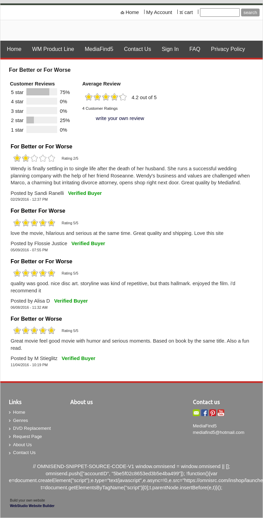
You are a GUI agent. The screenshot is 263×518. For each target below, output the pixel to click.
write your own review (120, 118)
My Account (159, 12)
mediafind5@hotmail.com (219, 432)
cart (189, 12)
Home (132, 12)
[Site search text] (220, 12)
